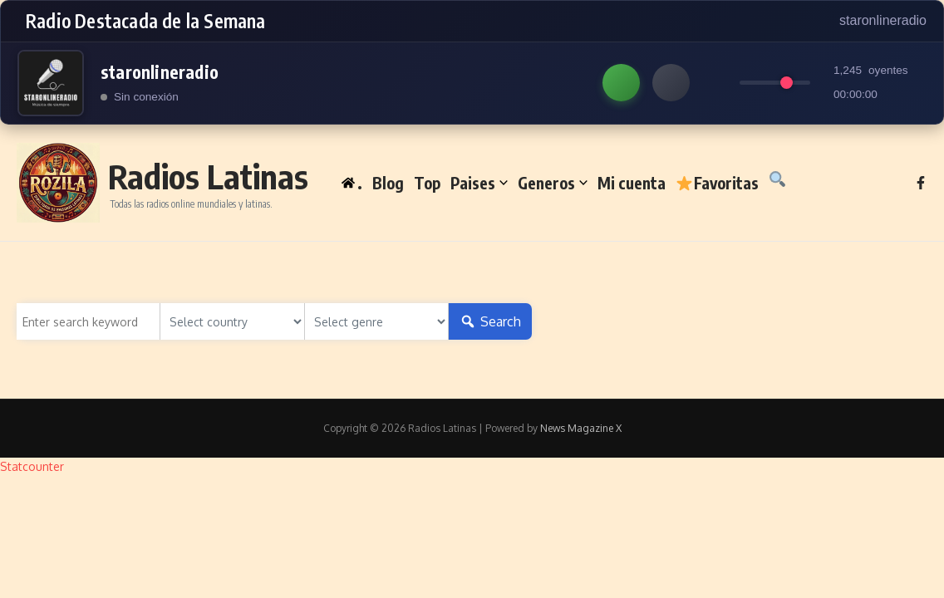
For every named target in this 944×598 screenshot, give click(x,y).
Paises (479, 183)
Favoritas (717, 183)
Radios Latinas (208, 176)
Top (427, 183)
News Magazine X (581, 428)
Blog (388, 183)
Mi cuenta (631, 183)
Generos (553, 183)
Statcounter (32, 466)
